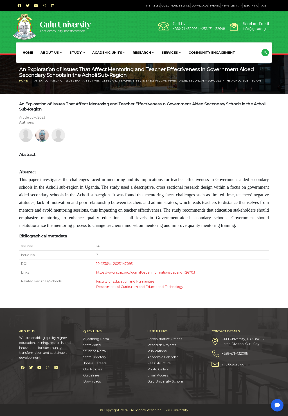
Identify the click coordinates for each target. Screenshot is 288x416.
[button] (265, 52)
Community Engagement (212, 53)
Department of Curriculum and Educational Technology (139, 287)
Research (142, 53)
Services (170, 53)
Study (76, 53)
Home (28, 53)
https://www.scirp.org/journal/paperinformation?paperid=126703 (145, 272)
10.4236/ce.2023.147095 (114, 264)
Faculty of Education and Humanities (125, 281)
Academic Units (107, 53)
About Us (49, 53)
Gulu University (65, 24)
